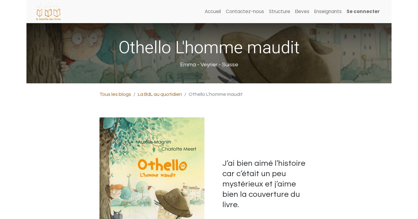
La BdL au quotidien (160, 94)
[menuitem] (212, 12)
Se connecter (363, 11)
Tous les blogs (115, 94)
